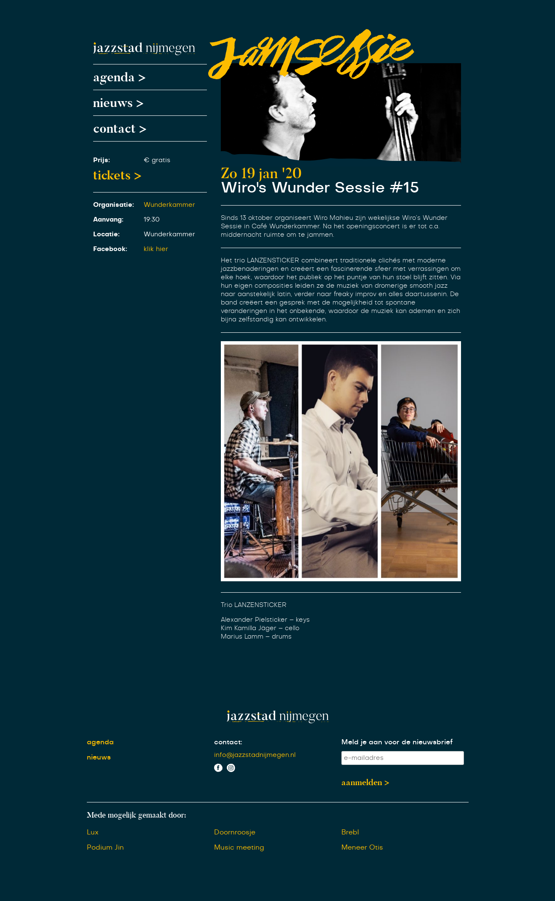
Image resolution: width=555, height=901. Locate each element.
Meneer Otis (362, 847)
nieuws (99, 757)
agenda (100, 742)
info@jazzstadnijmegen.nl (255, 755)
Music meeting (239, 847)
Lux (93, 832)
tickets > (117, 175)
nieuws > (118, 102)
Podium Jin (105, 847)
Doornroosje (234, 832)
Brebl (350, 832)
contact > (120, 128)
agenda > (119, 77)
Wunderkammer (169, 205)
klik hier (156, 249)
